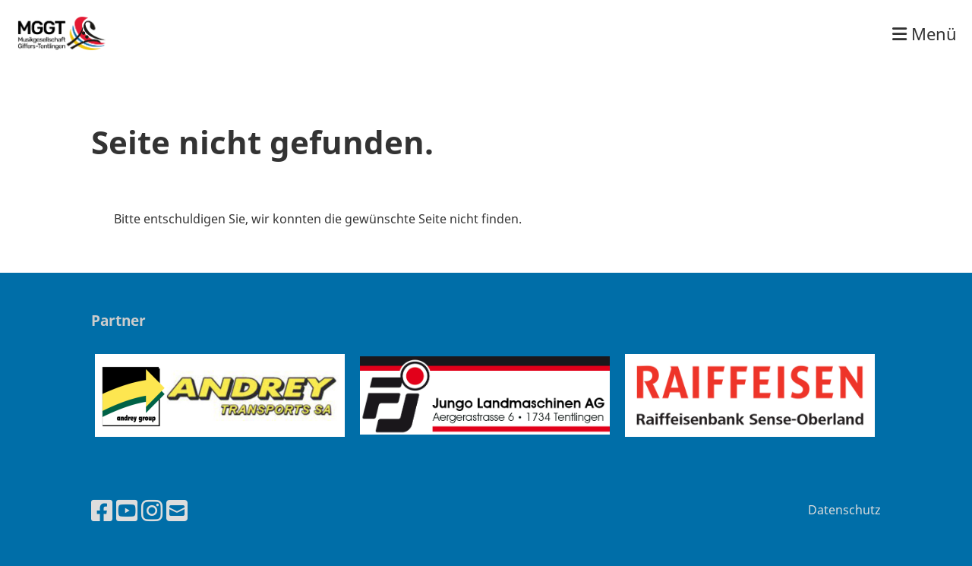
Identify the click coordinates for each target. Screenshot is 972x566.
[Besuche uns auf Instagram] (152, 510)
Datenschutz (844, 509)
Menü (924, 33)
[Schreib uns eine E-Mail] (177, 510)
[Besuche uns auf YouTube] (126, 510)
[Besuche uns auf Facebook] (101, 510)
